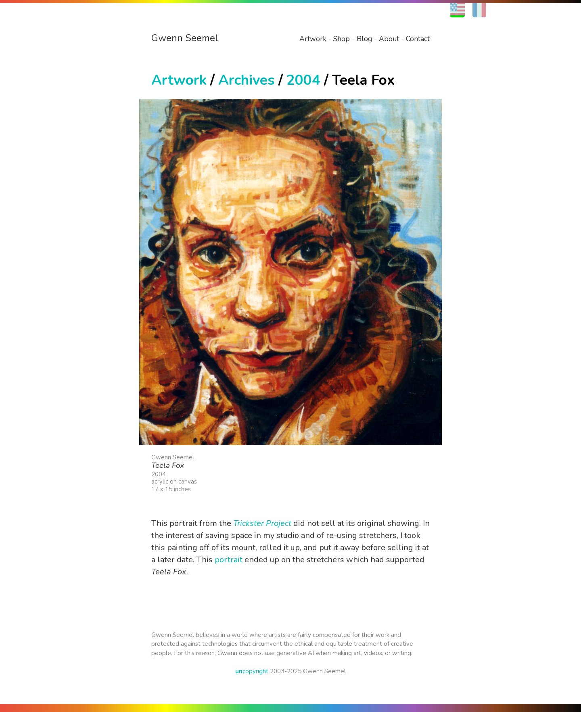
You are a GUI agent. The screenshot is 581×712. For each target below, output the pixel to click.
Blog (364, 39)
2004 (303, 80)
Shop (341, 39)
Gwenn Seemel (184, 37)
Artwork (312, 39)
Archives (246, 80)
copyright (251, 671)
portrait (228, 559)
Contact (418, 39)
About (389, 39)
